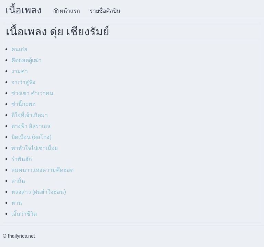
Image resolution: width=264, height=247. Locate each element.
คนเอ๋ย (19, 49)
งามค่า (19, 71)
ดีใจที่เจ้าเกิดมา (29, 115)
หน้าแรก (66, 11)
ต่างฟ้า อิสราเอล (31, 126)
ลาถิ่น (18, 181)
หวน (16, 203)
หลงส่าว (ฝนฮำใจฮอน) (38, 192)
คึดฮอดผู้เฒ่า (26, 60)
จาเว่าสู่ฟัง (23, 82)
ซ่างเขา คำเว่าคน (32, 93)
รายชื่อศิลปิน (105, 11)
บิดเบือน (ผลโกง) (31, 137)
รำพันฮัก (21, 159)
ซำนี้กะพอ (23, 104)
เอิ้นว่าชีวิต (24, 214)
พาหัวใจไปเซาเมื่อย (34, 148)
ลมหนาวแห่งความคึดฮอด (42, 170)
